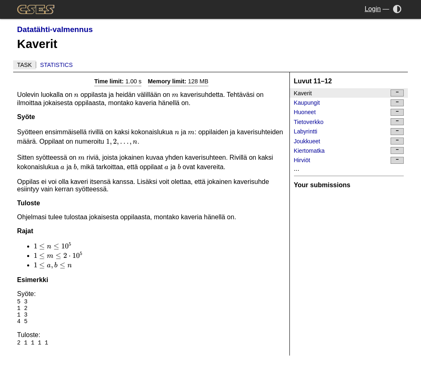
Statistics (56, 65)
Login (373, 8)
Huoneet (349, 112)
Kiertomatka (349, 150)
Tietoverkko (349, 121)
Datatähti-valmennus (55, 29)
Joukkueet (349, 141)
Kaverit (349, 93)
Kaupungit (349, 102)
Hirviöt (349, 160)
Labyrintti (349, 131)
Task (24, 65)
